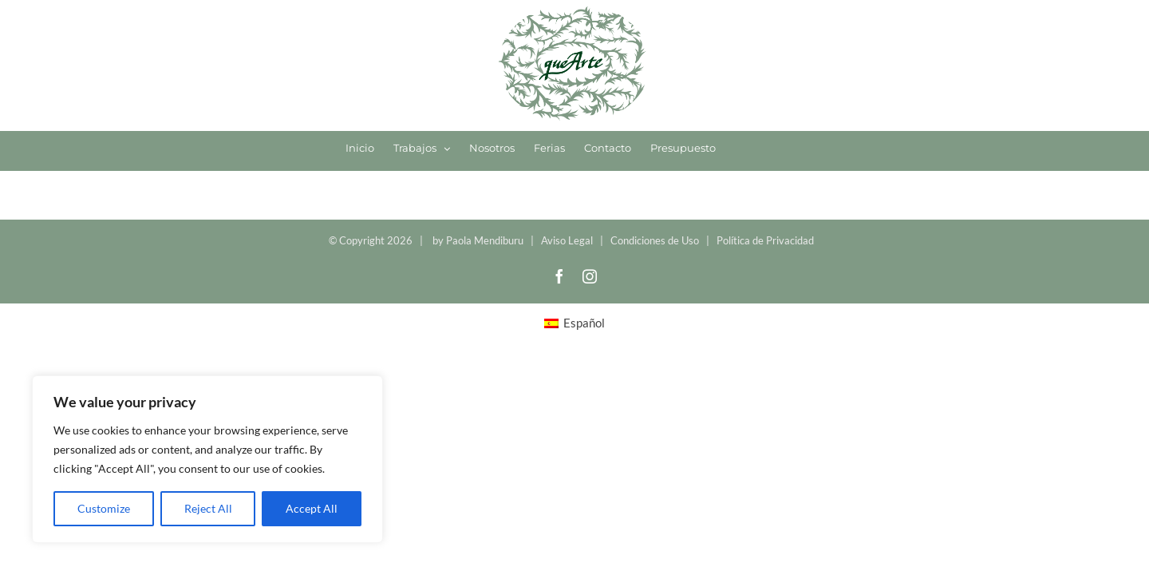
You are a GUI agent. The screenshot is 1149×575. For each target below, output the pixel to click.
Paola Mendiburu (484, 240)
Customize (103, 508)
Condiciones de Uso (654, 240)
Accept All (312, 508)
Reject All (208, 508)
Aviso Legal (567, 240)
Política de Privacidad (765, 240)
